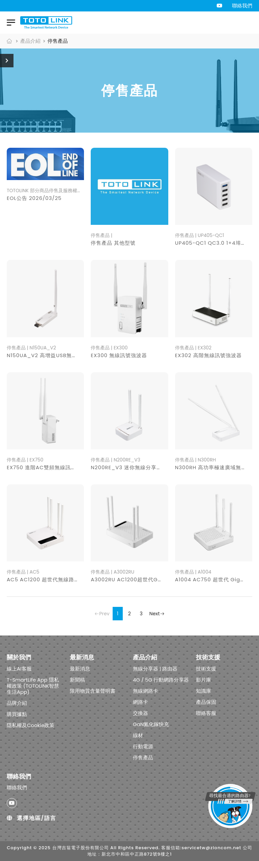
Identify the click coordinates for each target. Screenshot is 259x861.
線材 (138, 735)
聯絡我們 (242, 5)
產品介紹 (30, 40)
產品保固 (206, 701)
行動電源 (143, 746)
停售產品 (143, 757)
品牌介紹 (17, 703)
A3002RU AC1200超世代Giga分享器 (137, 579)
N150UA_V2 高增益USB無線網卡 (47, 355)
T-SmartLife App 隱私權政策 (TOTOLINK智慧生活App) (33, 685)
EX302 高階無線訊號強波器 (208, 355)
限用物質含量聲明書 (92, 690)
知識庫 (203, 690)
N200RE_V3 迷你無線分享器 (126, 467)
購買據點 (17, 714)
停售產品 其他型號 (113, 242)
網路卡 (140, 701)
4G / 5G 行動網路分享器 (161, 679)
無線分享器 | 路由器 (155, 668)
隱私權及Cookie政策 (31, 725)
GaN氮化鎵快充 (151, 724)
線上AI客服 (19, 668)
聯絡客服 (206, 713)
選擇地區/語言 (31, 818)
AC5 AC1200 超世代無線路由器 (46, 579)
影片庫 (203, 679)
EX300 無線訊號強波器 (119, 355)
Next (157, 613)
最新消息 (80, 668)
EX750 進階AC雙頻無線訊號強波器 (49, 467)
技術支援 (206, 668)
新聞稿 (77, 679)
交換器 (140, 713)
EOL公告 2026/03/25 (34, 198)
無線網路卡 (145, 690)
